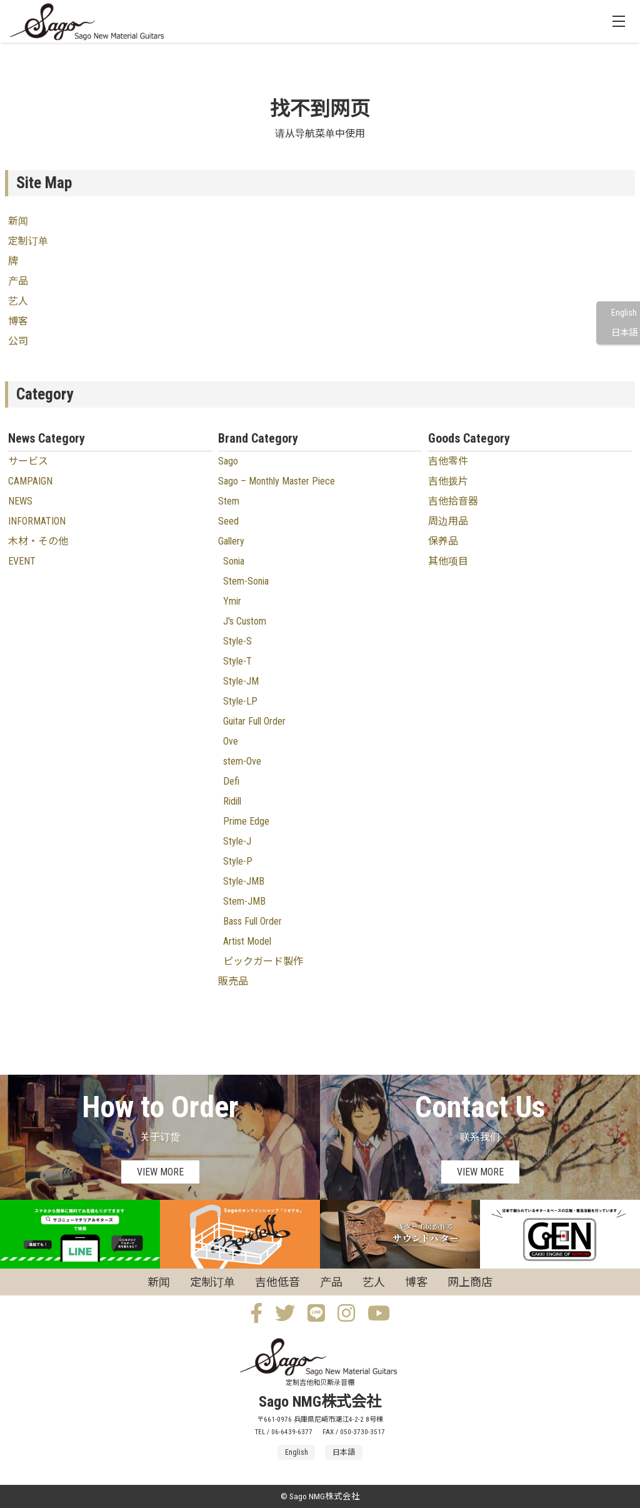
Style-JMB (243, 881)
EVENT (22, 561)
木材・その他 (38, 541)
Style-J (237, 841)
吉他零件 (448, 461)
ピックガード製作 (263, 961)
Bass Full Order (252, 921)
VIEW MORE (160, 1172)
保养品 (443, 541)
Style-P (237, 861)
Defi (231, 781)
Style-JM (241, 681)
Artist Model (247, 941)
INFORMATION (37, 521)
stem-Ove (242, 761)
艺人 (18, 301)
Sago (228, 461)
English (624, 313)
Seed (228, 521)
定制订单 (28, 241)
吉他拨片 (448, 481)
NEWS (20, 501)
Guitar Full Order (254, 721)
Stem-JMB (244, 901)
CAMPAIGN (30, 481)
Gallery (231, 541)
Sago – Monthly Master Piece (276, 481)
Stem (228, 501)
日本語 (624, 333)
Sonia (233, 561)
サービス (28, 461)
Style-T (237, 661)
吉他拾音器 (453, 501)
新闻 (18, 221)
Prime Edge (246, 821)
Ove (230, 741)
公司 (18, 341)
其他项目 (448, 561)
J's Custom (244, 621)
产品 (18, 281)
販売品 (233, 981)
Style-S (237, 641)
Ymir (232, 601)
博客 (18, 321)
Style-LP (240, 701)
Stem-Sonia (246, 581)
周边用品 (448, 521)
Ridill (232, 801)
